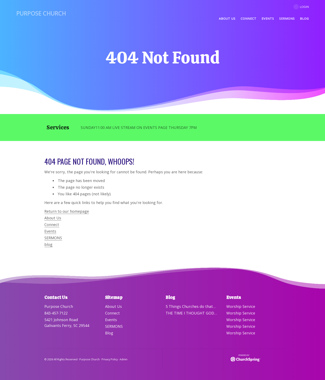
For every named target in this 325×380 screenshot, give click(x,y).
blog (48, 244)
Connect (51, 224)
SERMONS (53, 237)
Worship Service (240, 306)
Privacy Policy (110, 359)
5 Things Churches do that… (191, 306)
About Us (52, 217)
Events (50, 231)
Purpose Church (41, 13)
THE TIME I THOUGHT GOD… (191, 313)
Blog (109, 332)
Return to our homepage (66, 211)
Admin (123, 359)
